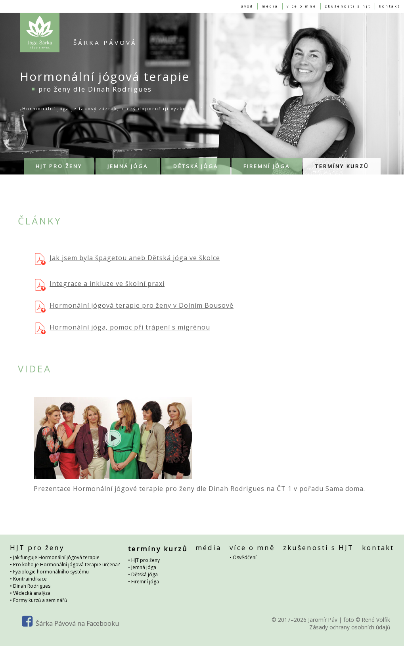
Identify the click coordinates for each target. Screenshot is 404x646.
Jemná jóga (127, 162)
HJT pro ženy (59, 162)
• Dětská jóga (143, 570)
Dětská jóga (195, 162)
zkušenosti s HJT (318, 545)
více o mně (252, 545)
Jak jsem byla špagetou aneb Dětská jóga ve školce (135, 254)
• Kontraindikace (28, 578)
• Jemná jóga (142, 563)
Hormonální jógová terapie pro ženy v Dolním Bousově (142, 301)
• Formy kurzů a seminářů (38, 599)
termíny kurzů (342, 162)
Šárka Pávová (105, 39)
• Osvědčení (243, 556)
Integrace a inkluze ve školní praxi (107, 280)
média (208, 545)
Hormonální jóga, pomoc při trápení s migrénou (130, 323)
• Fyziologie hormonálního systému (49, 570)
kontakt (378, 545)
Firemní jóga (266, 162)
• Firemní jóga (143, 578)
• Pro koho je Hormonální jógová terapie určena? (65, 563)
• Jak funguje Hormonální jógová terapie (55, 556)
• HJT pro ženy (144, 556)
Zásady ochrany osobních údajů (349, 626)
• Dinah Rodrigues (30, 585)
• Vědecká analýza (30, 592)
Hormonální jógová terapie (39, 29)
